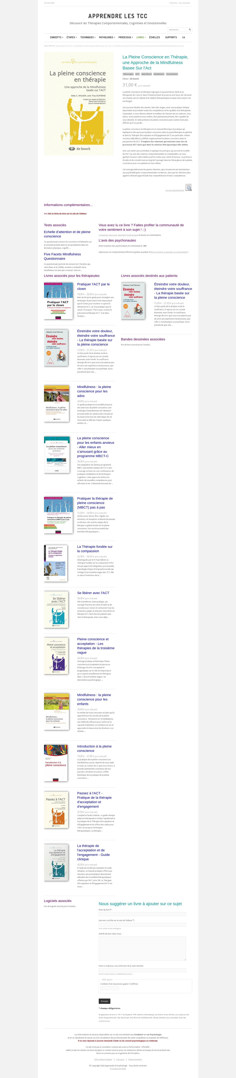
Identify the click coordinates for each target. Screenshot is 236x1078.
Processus (126, 37)
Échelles (154, 37)
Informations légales (103, 1059)
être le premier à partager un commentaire (169, 252)
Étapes (72, 37)
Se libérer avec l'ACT (93, 593)
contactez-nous (104, 1021)
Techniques (88, 37)
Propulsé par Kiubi (118, 1069)
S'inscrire (173, 3)
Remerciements (135, 1059)
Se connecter (184, 3)
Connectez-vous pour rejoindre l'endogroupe (118, 235)
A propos (120, 1059)
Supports (171, 37)
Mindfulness (159, 74)
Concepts (57, 37)
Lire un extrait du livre (175, 190)
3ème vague (128, 74)
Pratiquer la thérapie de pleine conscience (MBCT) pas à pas (95, 502)
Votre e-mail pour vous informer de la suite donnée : (121, 966)
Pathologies (107, 37)
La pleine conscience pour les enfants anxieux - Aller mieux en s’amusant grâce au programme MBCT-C (95, 447)
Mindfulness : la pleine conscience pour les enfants (94, 699)
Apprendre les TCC (118, 16)
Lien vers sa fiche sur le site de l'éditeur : (117, 920)
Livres (141, 37)
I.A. (183, 37)
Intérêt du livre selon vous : (110, 934)
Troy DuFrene (172, 74)
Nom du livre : (105, 910)
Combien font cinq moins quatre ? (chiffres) (119, 984)
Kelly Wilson (146, 74)
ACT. (137, 74)
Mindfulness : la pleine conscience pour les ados (94, 391)
